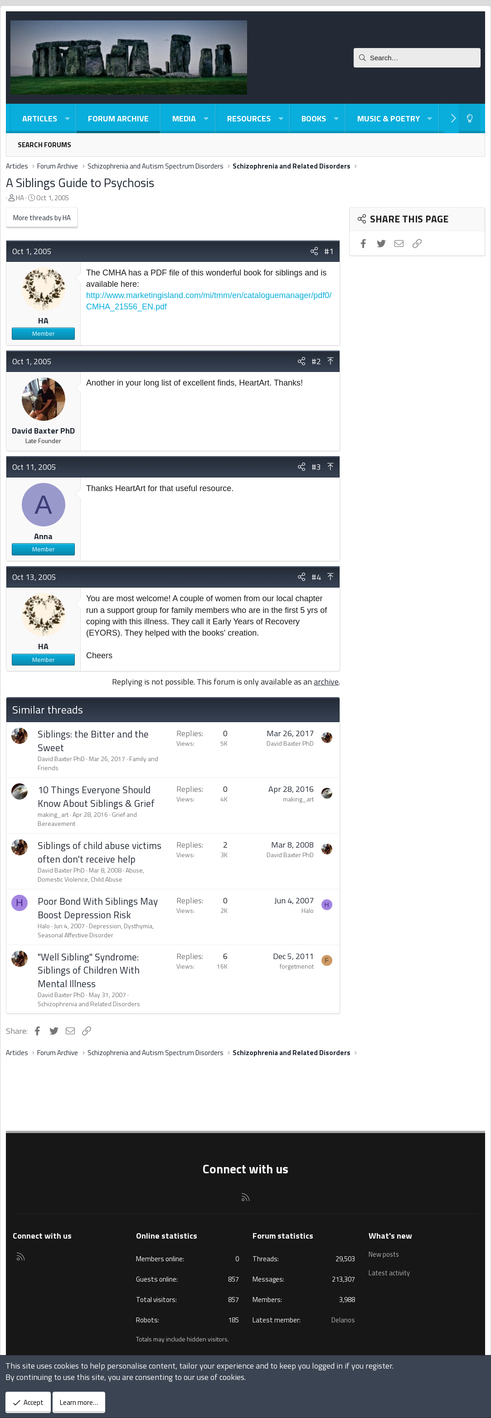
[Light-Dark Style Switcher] (470, 118)
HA (20, 198)
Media (184, 118)
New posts (384, 1254)
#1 (329, 251)
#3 (316, 467)
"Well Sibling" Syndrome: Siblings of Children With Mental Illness (89, 970)
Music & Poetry (388, 118)
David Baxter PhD (43, 430)
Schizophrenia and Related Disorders (89, 1003)
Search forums (44, 145)
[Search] (417, 58)
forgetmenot (297, 966)
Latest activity (390, 1271)
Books (313, 118)
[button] (67, 118)
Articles (39, 118)
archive (326, 681)
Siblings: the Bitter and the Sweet (93, 740)
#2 (316, 361)
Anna (43, 536)
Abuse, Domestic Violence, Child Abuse (91, 874)
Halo (44, 926)
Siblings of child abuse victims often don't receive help (99, 852)
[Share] (314, 251)
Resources (249, 118)
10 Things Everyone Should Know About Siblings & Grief (96, 796)
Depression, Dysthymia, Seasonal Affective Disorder (96, 930)
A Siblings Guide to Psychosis (80, 182)
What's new (390, 1236)
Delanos (343, 1320)
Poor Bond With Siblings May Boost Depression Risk (98, 907)
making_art (53, 814)
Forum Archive (118, 118)
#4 (316, 577)
